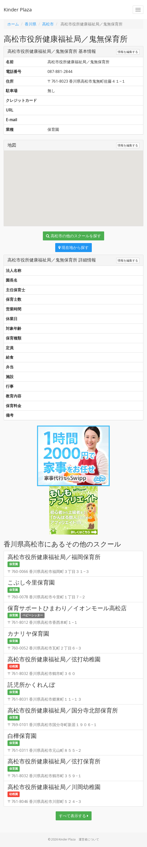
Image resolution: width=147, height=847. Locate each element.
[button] (73, 183)
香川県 (30, 24)
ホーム (13, 24)
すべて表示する (73, 815)
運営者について (89, 839)
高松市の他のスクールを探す (73, 235)
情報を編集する (128, 52)
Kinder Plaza (18, 9)
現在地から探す (73, 247)
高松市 (48, 24)
